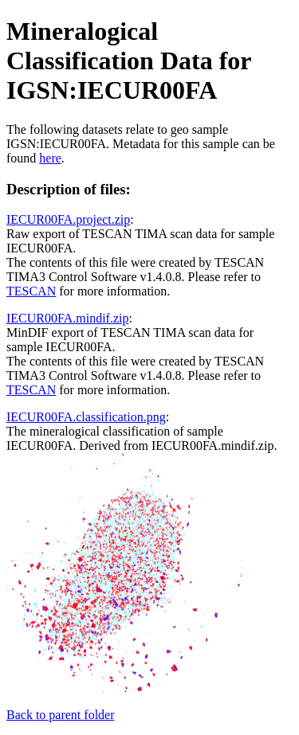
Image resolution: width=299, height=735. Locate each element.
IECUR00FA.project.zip (68, 219)
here (50, 158)
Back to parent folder (60, 714)
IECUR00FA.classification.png (86, 417)
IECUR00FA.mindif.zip (67, 318)
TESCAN (31, 291)
